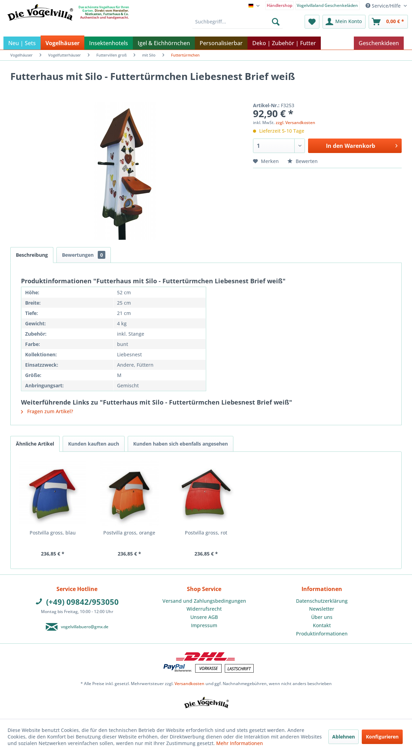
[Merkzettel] (312, 22)
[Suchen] (275, 22)
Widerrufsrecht (204, 608)
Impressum (204, 625)
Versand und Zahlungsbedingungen (204, 601)
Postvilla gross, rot (206, 532)
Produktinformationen (322, 633)
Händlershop (279, 5)
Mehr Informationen (239, 743)
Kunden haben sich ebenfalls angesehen (180, 443)
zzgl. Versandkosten (295, 122)
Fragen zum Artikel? (47, 411)
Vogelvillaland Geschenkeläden (327, 5)
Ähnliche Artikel (35, 443)
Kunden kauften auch (93, 443)
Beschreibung (32, 255)
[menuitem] (280, 5)
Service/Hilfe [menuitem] (384, 5)
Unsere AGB (204, 617)
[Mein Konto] (344, 22)
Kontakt (322, 625)
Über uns (321, 617)
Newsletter (321, 608)
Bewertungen (83, 255)
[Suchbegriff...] (237, 22)
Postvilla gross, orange (129, 532)
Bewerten (302, 161)
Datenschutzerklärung (322, 601)
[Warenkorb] (388, 22)
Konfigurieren (382, 736)
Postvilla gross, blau (53, 532)
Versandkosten (189, 683)
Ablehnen (343, 736)
